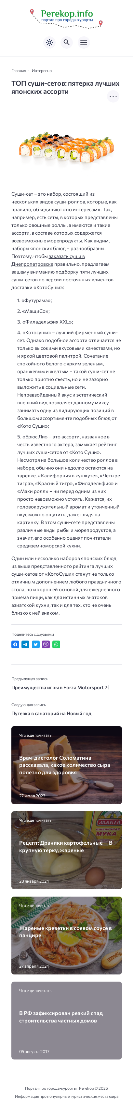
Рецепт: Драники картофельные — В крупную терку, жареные (66, 846)
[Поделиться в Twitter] (36, 644)
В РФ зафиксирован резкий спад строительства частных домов (61, 1016)
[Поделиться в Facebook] (15, 644)
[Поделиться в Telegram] (25, 644)
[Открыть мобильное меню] (84, 42)
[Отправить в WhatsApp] (56, 644)
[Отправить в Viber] (46, 644)
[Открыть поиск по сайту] (66, 42)
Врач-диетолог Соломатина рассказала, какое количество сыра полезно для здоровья (64, 764)
